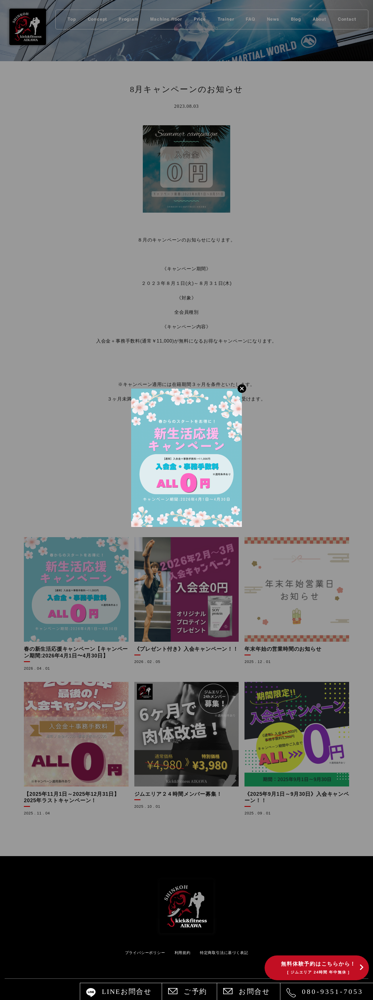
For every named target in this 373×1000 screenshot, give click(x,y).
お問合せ (254, 991)
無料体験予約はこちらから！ (318, 968)
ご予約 (195, 991)
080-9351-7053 (332, 991)
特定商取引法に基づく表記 (224, 952)
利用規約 (183, 952)
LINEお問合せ (127, 991)
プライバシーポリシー (145, 952)
